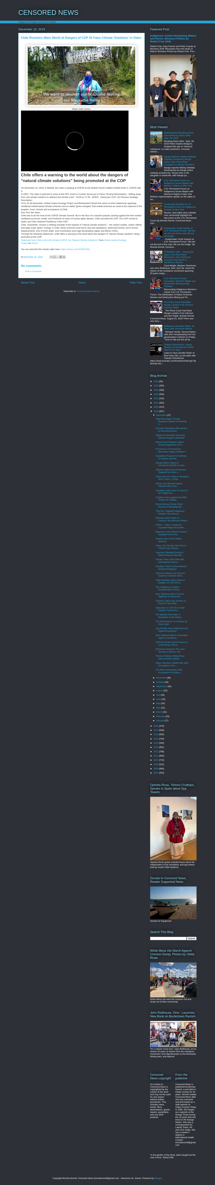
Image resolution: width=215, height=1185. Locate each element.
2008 (156, 768)
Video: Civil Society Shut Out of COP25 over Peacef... (171, 547)
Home (82, 282)
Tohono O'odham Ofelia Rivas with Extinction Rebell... (170, 657)
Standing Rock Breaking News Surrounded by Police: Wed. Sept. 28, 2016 (179, 135)
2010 (156, 760)
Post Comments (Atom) (88, 291)
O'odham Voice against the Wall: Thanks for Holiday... (171, 498)
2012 (156, 751)
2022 (156, 398)
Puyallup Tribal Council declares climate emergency (171, 567)
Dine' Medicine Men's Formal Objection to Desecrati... (170, 595)
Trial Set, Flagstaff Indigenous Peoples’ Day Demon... (170, 512)
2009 (156, 764)
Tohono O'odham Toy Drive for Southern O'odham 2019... (170, 574)
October (160, 682)
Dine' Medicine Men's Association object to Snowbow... (172, 636)
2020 (156, 407)
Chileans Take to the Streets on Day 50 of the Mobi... (171, 602)
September (161, 686)
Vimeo (34, 243)
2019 (156, 411)
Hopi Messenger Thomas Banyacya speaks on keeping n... (171, 421)
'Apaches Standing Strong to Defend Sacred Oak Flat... (169, 553)
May (158, 703)
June (159, 699)
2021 (156, 403)
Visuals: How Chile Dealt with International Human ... (170, 560)
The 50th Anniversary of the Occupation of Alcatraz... (169, 671)
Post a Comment (33, 271)
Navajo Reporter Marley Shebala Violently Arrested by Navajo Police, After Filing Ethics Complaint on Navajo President (180, 160)
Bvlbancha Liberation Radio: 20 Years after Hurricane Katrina (179, 327)
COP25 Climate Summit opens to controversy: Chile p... (172, 643)
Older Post (136, 282)
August (160, 690)
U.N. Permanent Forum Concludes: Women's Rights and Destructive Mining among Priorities (180, 282)
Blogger (158, 1178)
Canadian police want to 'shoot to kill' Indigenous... (172, 491)
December (161, 415)
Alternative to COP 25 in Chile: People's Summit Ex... (170, 609)
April (158, 707)
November (161, 677)
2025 (156, 385)
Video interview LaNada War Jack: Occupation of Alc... (172, 664)
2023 (156, 394)
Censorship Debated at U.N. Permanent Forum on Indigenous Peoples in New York (180, 207)
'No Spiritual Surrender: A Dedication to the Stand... (169, 615)
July (158, 695)
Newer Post (28, 282)
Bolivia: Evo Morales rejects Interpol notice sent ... (169, 484)
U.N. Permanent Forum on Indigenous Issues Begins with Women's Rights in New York (178, 183)
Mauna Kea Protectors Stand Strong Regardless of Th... (170, 443)
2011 (156, 755)
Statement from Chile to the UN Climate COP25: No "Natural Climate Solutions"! (60, 240)
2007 (156, 773)
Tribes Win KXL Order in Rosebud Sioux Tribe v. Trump (172, 478)
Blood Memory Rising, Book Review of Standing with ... (170, 505)
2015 (156, 738)
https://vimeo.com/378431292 (75, 249)
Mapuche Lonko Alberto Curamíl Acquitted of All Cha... (171, 533)
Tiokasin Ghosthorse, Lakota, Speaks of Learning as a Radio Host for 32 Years (179, 347)
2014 (156, 743)
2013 (156, 747)
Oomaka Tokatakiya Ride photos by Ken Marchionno (171, 429)
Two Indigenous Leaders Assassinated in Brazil (167, 588)
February (161, 716)
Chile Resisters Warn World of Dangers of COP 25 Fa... (170, 581)
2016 (156, 734)
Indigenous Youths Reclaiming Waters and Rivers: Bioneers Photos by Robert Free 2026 (173, 38)
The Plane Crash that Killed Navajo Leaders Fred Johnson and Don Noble (178, 305)
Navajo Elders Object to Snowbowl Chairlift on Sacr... (171, 464)
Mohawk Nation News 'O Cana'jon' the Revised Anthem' (172, 519)
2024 (156, 390)
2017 (156, 730)
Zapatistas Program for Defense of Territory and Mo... (171, 457)
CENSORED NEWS (48, 12)
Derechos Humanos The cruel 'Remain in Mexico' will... (170, 650)
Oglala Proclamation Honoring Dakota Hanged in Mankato (170, 436)
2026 (156, 381)
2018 (156, 726)
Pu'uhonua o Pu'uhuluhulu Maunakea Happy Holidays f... (171, 450)
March (159, 712)
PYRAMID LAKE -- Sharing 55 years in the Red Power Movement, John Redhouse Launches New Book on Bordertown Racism (178, 257)
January (160, 720)
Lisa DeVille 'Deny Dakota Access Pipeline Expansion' (172, 629)
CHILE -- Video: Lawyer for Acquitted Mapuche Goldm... (171, 526)
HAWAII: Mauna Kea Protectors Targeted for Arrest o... (171, 471)
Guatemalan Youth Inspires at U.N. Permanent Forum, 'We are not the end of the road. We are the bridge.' (179, 232)
